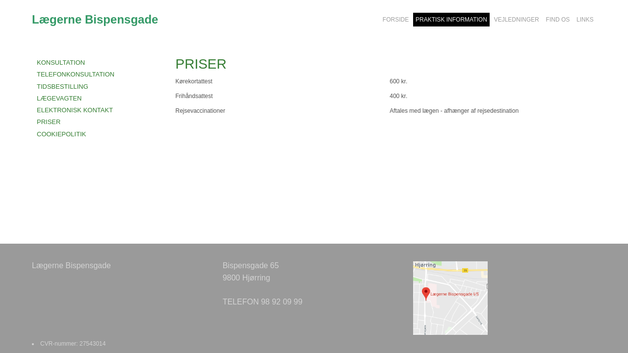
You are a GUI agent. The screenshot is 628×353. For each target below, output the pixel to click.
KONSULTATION (61, 62)
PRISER (48, 122)
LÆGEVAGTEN (59, 98)
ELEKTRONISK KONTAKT (75, 110)
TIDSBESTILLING (62, 86)
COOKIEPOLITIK (61, 134)
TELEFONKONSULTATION (75, 74)
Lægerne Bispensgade (95, 19)
